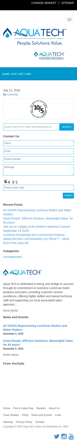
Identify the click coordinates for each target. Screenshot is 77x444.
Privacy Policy (24, 421)
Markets (41, 408)
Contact (39, 421)
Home (5, 74)
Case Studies (11, 414)
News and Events (41, 414)
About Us (54, 408)
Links (58, 414)
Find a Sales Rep (23, 408)
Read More (10, 310)
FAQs (25, 414)
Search (66, 127)
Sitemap (67, 3)
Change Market (43, 3)
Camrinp (12, 94)
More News (10, 354)
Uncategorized (12, 256)
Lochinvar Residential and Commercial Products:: (34, 234)
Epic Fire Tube (21, 74)
